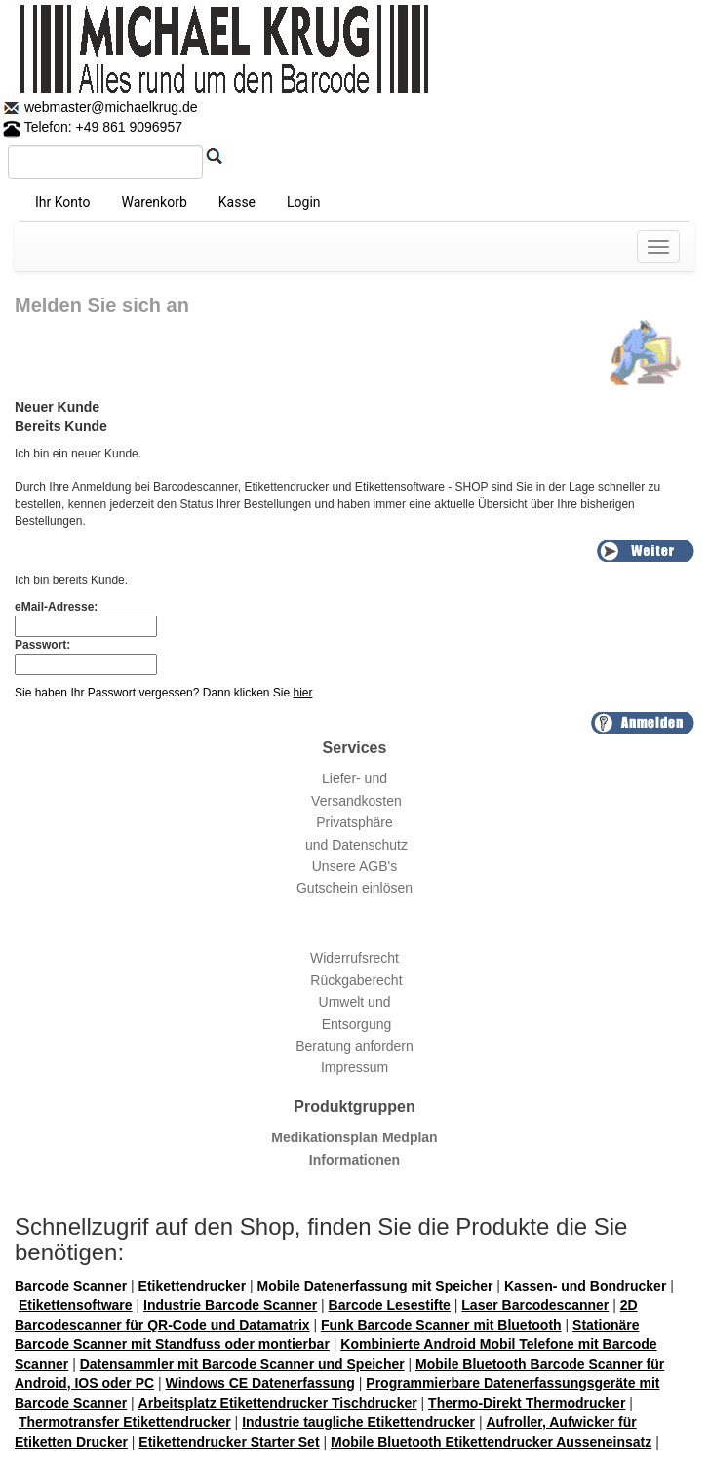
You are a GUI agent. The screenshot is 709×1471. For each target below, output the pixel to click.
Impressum (354, 1067)
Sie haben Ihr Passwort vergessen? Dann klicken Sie (164, 692)
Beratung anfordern (354, 1046)
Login (304, 202)
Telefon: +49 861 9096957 (92, 127)
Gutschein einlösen (354, 887)
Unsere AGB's (355, 866)
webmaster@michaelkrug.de (109, 107)
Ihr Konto (62, 202)
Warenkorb (153, 202)
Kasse (237, 202)
